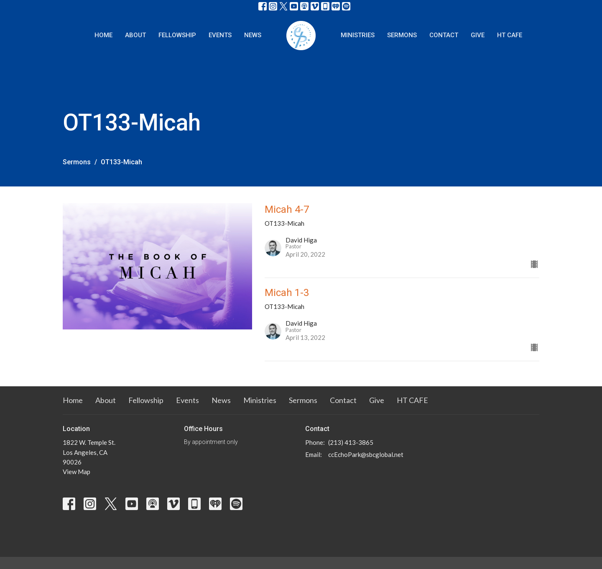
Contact (443, 35)
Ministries (358, 35)
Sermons (402, 35)
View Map (76, 471)
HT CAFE (509, 35)
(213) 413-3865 (350, 442)
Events (220, 35)
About (135, 35)
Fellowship (177, 35)
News (252, 35)
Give (478, 35)
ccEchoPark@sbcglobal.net (365, 454)
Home (103, 35)
